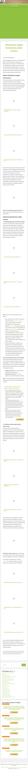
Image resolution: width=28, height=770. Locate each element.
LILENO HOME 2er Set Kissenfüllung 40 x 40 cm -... (13, 608)
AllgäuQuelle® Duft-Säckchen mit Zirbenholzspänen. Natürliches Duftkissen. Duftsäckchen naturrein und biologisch (14, 729)
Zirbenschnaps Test (5, 692)
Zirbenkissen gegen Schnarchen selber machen (14, 48)
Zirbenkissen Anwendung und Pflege (8, 683)
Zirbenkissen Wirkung (6, 682)
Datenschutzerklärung (18, 767)
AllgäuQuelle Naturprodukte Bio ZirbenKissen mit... (13, 160)
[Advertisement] (14, 25)
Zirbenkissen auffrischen (18, 320)
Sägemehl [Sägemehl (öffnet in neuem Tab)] (5, 561)
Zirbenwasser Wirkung (6, 694)
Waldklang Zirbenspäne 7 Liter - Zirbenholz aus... (13, 282)
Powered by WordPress (5, 767)
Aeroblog (18, 768)
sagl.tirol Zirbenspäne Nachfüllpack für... (12, 257)
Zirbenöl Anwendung (5, 686)
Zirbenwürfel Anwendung (6, 695)
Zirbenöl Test (4, 687)
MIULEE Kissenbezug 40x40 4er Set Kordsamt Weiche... (13, 460)
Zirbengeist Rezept (5, 675)
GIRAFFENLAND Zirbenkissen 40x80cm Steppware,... (12, 110)
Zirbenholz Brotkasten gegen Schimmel (9, 676)
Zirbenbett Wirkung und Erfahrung (8, 672)
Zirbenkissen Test (5, 681)
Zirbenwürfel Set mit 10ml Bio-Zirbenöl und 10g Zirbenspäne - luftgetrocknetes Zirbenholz (14, 751)
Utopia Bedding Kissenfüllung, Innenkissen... (13, 582)
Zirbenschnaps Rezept (6, 690)
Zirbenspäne (11, 326)
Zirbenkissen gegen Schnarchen (8, 680)
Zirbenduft (4, 673)
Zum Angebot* (20, 419)
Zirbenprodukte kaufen (6, 689)
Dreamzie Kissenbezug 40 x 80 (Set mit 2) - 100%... (13, 510)
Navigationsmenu (14, 5)
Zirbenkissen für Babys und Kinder (8, 678)
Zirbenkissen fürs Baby (13, 329)
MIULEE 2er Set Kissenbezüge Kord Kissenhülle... (11, 485)
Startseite (25, 767)
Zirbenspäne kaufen (5, 693)
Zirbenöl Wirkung (5, 688)
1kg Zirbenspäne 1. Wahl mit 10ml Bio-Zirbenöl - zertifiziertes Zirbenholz (12, 387)
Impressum (12, 767)
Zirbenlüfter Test (5, 684)
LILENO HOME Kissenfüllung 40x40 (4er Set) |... (14, 632)
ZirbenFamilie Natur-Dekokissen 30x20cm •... (13, 134)
